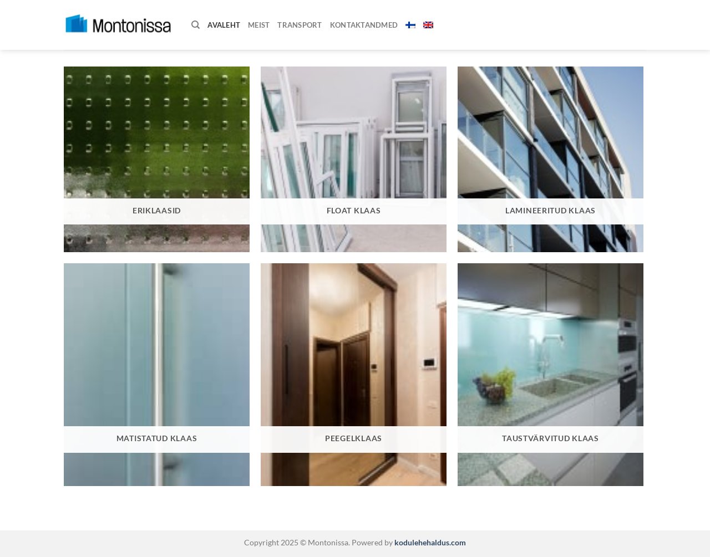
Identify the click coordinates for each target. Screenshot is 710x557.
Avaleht (223, 25)
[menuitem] (410, 25)
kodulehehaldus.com (429, 542)
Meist (259, 25)
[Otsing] (195, 24)
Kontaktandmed (364, 25)
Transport (299, 25)
